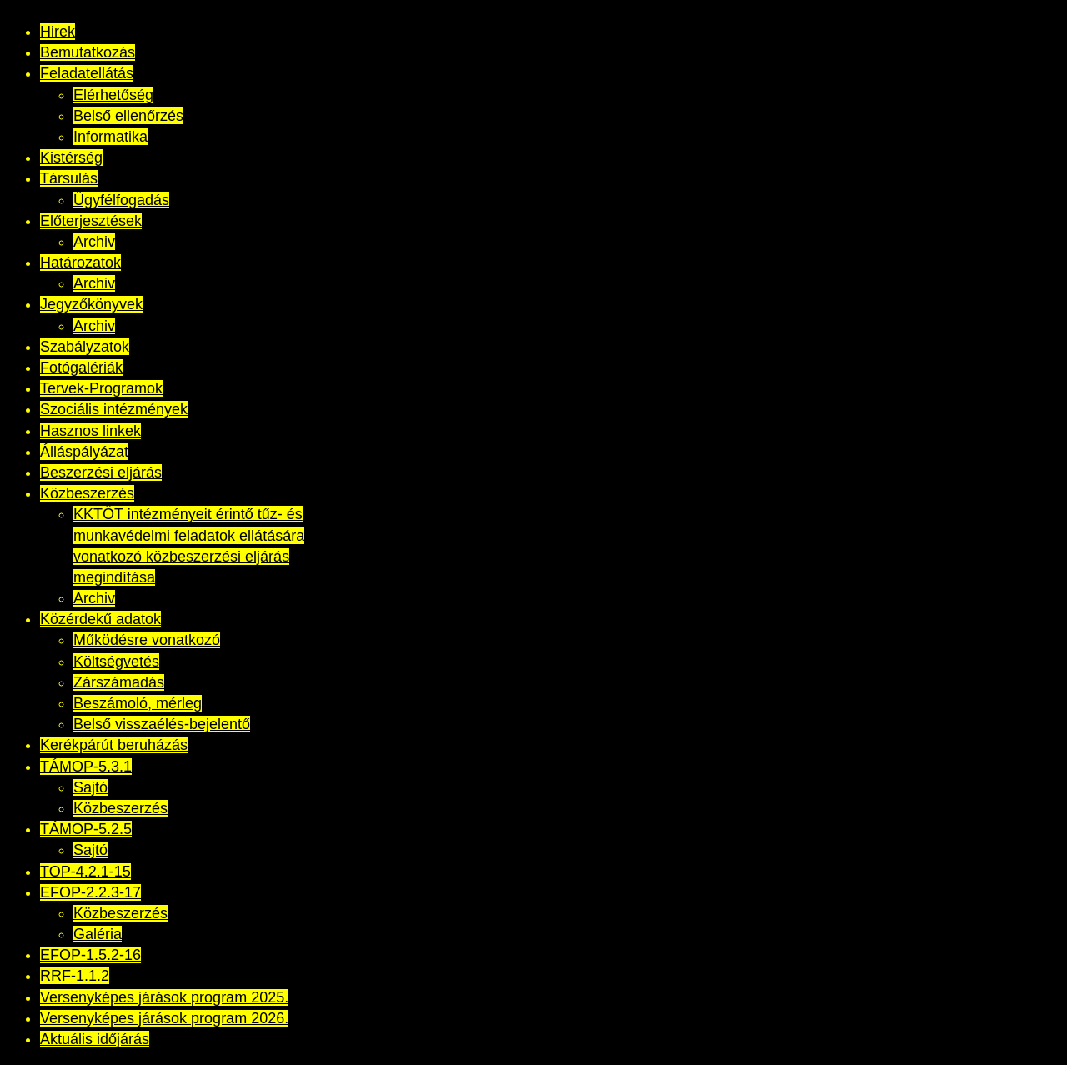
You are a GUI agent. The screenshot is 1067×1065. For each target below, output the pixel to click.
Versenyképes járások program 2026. (164, 1018)
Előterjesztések (91, 220)
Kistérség (71, 157)
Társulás (69, 178)
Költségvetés (116, 661)
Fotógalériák (81, 367)
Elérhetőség (113, 95)
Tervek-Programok (101, 388)
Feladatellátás (86, 73)
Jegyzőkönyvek (91, 304)
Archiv (94, 241)
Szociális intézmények (114, 409)
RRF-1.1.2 (74, 976)
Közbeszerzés (87, 493)
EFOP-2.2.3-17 (90, 892)
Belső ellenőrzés (128, 116)
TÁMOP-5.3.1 (86, 766)
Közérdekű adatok (100, 619)
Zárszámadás (118, 682)
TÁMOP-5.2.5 (86, 829)
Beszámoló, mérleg (137, 703)
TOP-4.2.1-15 (85, 871)
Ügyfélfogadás (121, 200)
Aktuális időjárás (94, 1039)
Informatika (110, 136)
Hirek (57, 31)
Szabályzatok (84, 346)
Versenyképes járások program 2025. (164, 997)
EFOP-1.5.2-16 (90, 955)
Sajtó (90, 787)
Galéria (97, 934)
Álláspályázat (84, 451)
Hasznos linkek (90, 430)
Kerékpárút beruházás (114, 745)
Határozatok (80, 262)
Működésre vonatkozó (146, 640)
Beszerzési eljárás (101, 472)
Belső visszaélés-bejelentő (161, 724)
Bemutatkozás (87, 52)
